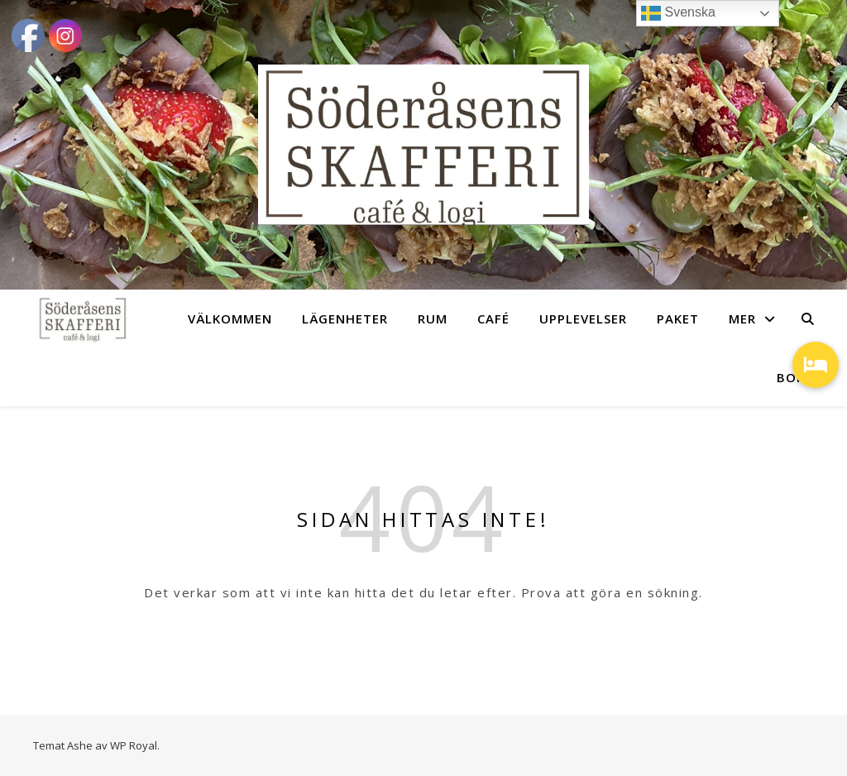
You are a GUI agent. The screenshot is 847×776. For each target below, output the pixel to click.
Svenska (678, 13)
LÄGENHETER (345, 318)
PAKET (678, 318)
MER (742, 318)
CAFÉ (493, 318)
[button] (815, 365)
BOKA (795, 377)
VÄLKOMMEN (230, 318)
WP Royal (133, 745)
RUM (432, 318)
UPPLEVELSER (583, 318)
